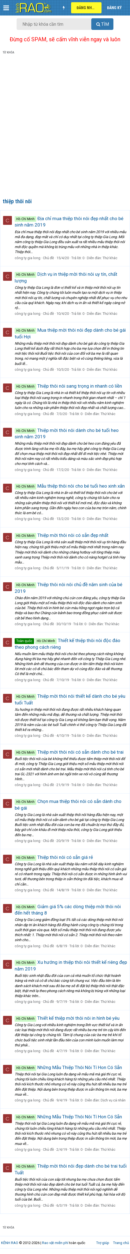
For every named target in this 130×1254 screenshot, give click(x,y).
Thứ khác (110, 258)
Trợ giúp (102, 1243)
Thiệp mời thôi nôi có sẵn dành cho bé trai (69, 752)
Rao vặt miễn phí (55, 1243)
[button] (6, 8)
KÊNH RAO (9, 1243)
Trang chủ (121, 1243)
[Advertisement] (65, 127)
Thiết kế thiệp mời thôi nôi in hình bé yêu (67, 1018)
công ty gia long (27, 258)
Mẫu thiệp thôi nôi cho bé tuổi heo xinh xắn (70, 486)
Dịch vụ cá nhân (113, 1100)
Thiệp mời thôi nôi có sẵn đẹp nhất (61, 535)
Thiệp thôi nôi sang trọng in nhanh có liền (68, 386)
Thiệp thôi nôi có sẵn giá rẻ (54, 857)
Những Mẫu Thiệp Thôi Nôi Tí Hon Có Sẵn (68, 1067)
